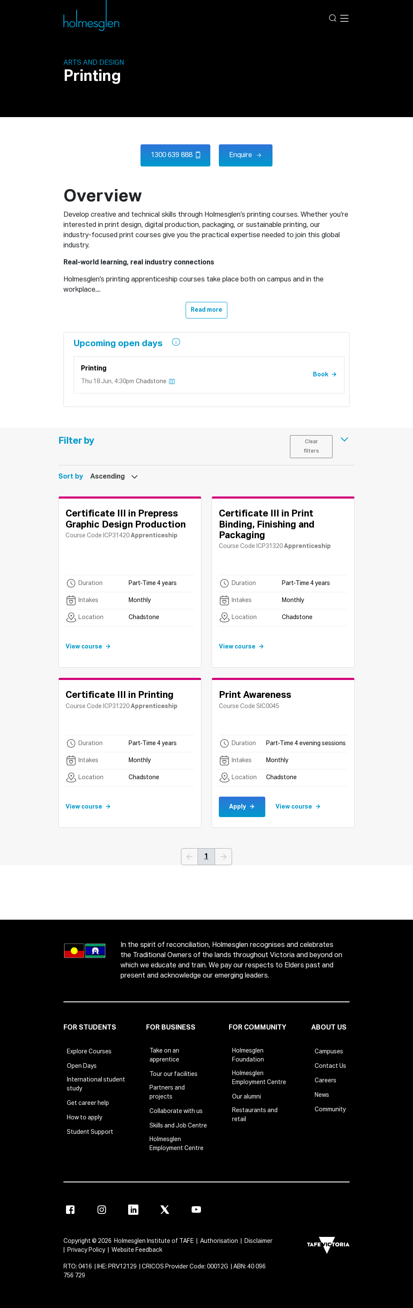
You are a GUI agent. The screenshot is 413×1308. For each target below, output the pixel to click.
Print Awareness (255, 695)
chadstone (155, 381)
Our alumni (246, 1097)
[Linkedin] (133, 1209)
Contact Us (330, 1066)
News (322, 1095)
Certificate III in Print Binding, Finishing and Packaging (267, 524)
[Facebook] (70, 1209)
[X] (165, 1209)
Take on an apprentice (164, 1055)
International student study (96, 1084)
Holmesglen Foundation (248, 1055)
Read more (206, 310)
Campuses (329, 1052)
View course (84, 647)
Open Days (82, 1066)
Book (320, 375)
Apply (237, 807)
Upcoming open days (119, 343)
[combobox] (111, 477)
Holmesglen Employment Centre (176, 1143)
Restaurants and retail (255, 1114)
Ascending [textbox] (107, 476)
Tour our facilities (173, 1074)
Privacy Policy (86, 1250)
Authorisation (219, 1241)
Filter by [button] (76, 441)
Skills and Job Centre (178, 1126)
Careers (325, 1081)
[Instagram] (102, 1209)
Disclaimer (258, 1241)
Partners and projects (167, 1092)
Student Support (90, 1132)
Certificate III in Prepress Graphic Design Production (126, 519)
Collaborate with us (176, 1111)
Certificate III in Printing (120, 695)
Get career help (88, 1103)
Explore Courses (89, 1052)
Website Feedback (137, 1250)
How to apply (84, 1118)
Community (330, 1110)
